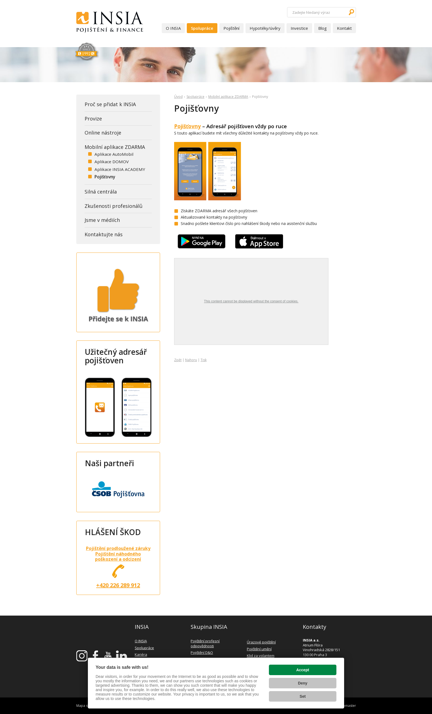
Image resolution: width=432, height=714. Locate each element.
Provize (93, 118)
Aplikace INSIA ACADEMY (119, 169)
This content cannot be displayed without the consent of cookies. (251, 301)
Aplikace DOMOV (111, 161)
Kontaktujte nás (104, 234)
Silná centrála (101, 191)
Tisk (204, 360)
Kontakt (344, 28)
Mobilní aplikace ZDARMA (228, 96)
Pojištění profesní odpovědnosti (205, 643)
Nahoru (191, 360)
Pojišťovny (187, 126)
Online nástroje (103, 132)
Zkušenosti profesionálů (113, 206)
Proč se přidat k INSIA (110, 104)
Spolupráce (202, 28)
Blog (322, 28)
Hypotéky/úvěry (265, 28)
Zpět (178, 360)
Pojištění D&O (202, 652)
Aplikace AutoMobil (113, 154)
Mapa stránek (87, 705)
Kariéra (141, 654)
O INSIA (173, 28)
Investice (299, 28)
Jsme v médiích (102, 220)
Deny (302, 683)
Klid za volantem (260, 655)
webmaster (347, 705)
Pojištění (231, 28)
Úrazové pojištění (261, 642)
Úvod (178, 96)
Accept (302, 670)
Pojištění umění (259, 648)
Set (303, 696)
